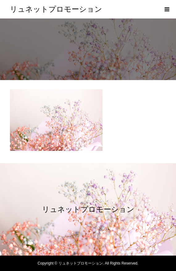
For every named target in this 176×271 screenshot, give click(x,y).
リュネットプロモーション (56, 9)
